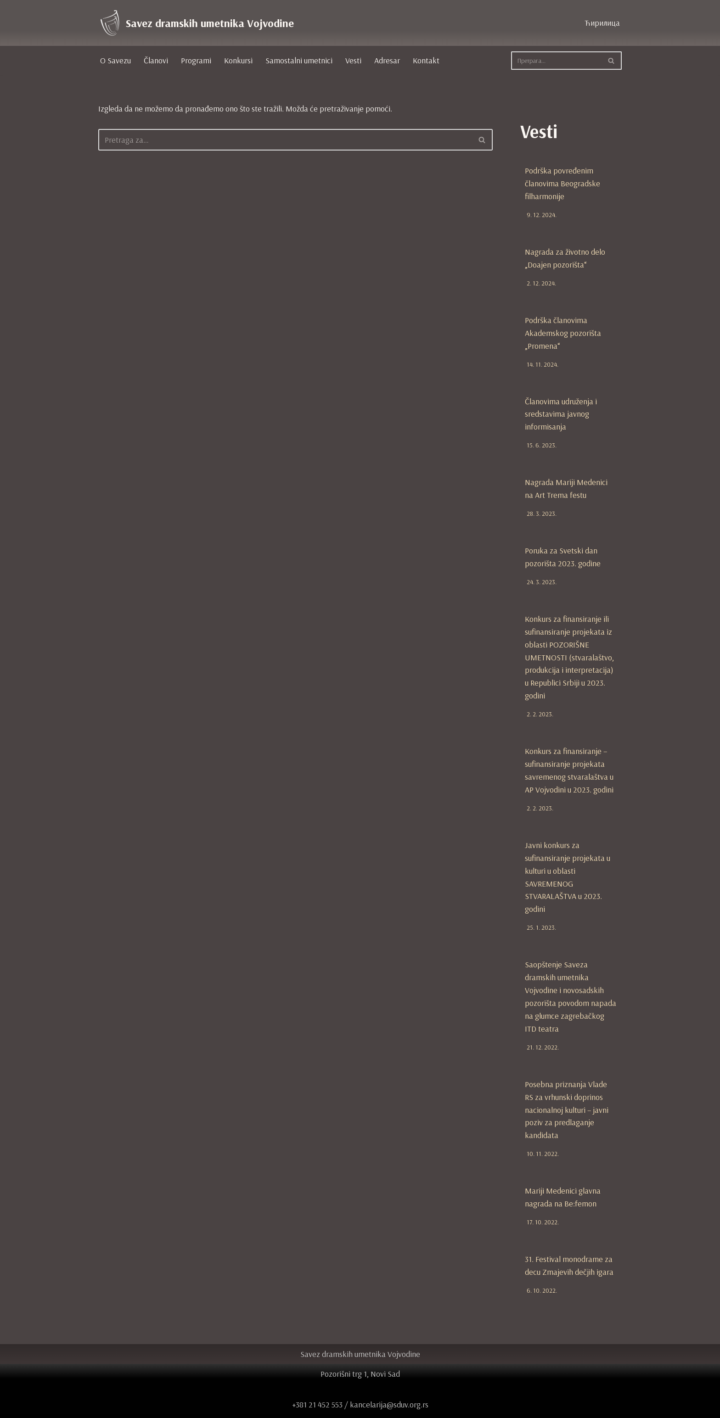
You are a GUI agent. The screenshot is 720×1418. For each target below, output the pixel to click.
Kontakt (426, 60)
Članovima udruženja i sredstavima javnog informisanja (561, 410)
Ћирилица (601, 22)
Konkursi (238, 60)
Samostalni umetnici (298, 60)
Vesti (353, 60)
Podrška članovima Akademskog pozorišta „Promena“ (563, 330)
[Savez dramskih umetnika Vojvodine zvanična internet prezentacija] (196, 23)
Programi (196, 60)
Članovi (156, 60)
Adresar (387, 60)
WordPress (168, 1406)
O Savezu (115, 60)
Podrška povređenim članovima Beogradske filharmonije (562, 183)
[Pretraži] (556, 60)
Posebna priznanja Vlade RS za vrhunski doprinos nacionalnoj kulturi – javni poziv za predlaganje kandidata (566, 1093)
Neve (107, 1406)
